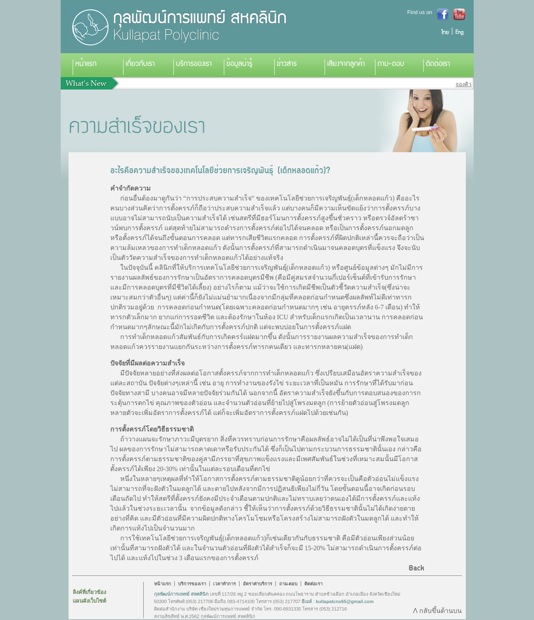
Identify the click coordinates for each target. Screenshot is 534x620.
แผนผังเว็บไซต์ (89, 601)
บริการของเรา (192, 583)
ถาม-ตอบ (288, 583)
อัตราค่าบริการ (257, 583)
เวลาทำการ (224, 583)
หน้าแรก (162, 583)
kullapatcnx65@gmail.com (345, 601)
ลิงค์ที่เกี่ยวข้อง (89, 592)
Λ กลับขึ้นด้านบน (437, 610)
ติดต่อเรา (313, 583)
